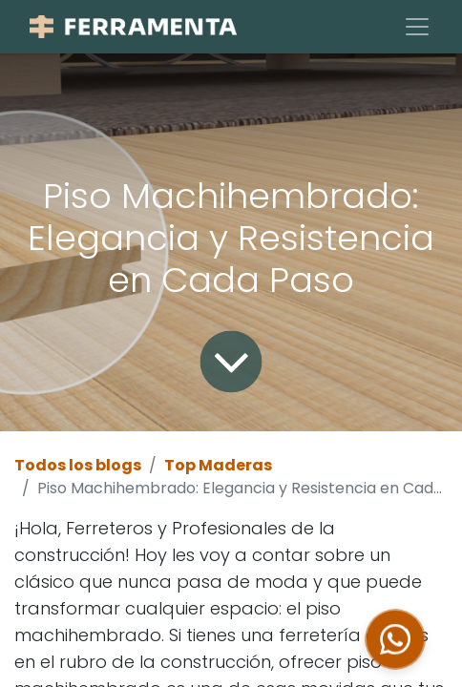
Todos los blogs (77, 465)
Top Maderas (218, 465)
